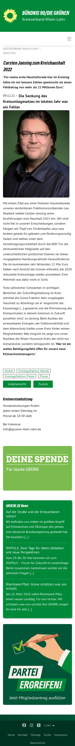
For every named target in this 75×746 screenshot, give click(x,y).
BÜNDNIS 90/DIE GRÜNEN (45, 13)
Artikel (9, 371)
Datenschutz (37, 743)
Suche (47, 735)
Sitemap (36, 735)
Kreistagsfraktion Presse (19, 376)
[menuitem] (11, 734)
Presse (44, 376)
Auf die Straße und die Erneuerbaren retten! (33, 514)
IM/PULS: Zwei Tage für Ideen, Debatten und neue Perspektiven (35, 550)
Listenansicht (17, 384)
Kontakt (23, 735)
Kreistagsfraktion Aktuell (33, 371)
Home (11, 735)
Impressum (60, 735)
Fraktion (9, 53)
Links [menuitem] (47, 725)
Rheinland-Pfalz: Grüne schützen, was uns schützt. (36, 586)
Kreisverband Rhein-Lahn (20, 49)
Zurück (43, 384)
